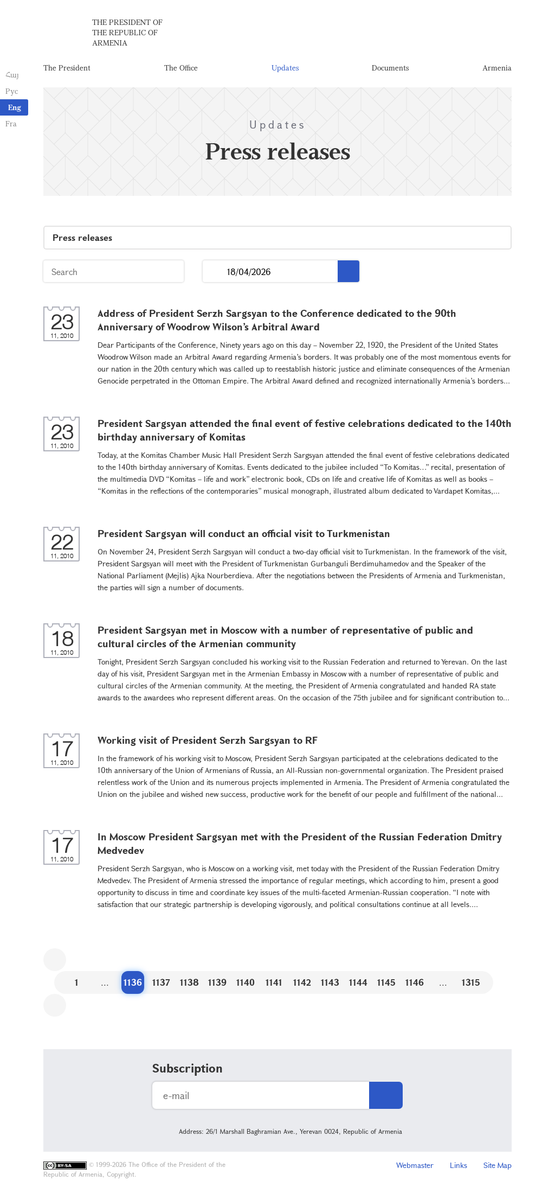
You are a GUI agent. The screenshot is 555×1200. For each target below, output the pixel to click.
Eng (14, 107)
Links (458, 1165)
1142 (302, 982)
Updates (285, 67)
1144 (358, 982)
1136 (133, 982)
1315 (471, 982)
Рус (11, 91)
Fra (11, 123)
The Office (181, 67)
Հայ (12, 74)
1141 (274, 982)
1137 (161, 982)
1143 (330, 982)
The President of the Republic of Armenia (127, 32)
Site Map (497, 1165)
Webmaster (415, 1165)
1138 (189, 982)
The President (67, 67)
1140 (245, 982)
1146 (414, 982)
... (215, 271)
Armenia (497, 67)
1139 (217, 982)
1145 (386, 982)
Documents (390, 67)
